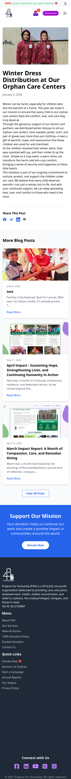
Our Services (10, 626)
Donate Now (51, 13)
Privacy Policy (10, 688)
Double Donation (12, 642)
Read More (14, 312)
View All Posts (35, 493)
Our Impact (9, 683)
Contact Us (9, 647)
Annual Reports (11, 677)
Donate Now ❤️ (12, 661)
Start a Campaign (13, 672)
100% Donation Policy (15, 636)
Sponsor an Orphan (14, 666)
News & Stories (11, 631)
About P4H (8, 620)
